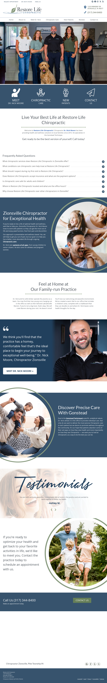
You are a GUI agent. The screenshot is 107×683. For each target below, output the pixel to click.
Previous (51, 509)
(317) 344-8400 (10, 677)
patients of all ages (20, 245)
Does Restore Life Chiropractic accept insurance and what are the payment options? (39, 176)
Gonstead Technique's (74, 418)
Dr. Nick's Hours (26, 2)
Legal (85, 679)
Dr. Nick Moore (69, 130)
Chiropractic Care (52, 20)
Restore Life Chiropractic (43, 130)
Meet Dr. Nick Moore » (20, 371)
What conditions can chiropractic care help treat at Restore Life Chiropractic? (36, 166)
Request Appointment (11, 2)
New (66, 101)
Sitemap (102, 679)
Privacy (89, 679)
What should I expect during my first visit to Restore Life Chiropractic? (33, 171)
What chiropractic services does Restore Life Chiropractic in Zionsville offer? (36, 161)
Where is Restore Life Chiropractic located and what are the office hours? (34, 186)
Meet (16, 101)
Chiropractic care (9, 241)
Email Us (38, 2)
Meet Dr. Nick (36, 20)
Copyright (79, 679)
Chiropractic (41, 101)
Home (11, 20)
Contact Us (94, 20)
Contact (91, 101)
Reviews (82, 20)
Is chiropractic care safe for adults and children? (23, 181)
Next (55, 509)
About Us (22, 20)
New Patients (69, 20)
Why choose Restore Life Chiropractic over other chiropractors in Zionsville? (36, 191)
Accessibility (96, 679)
